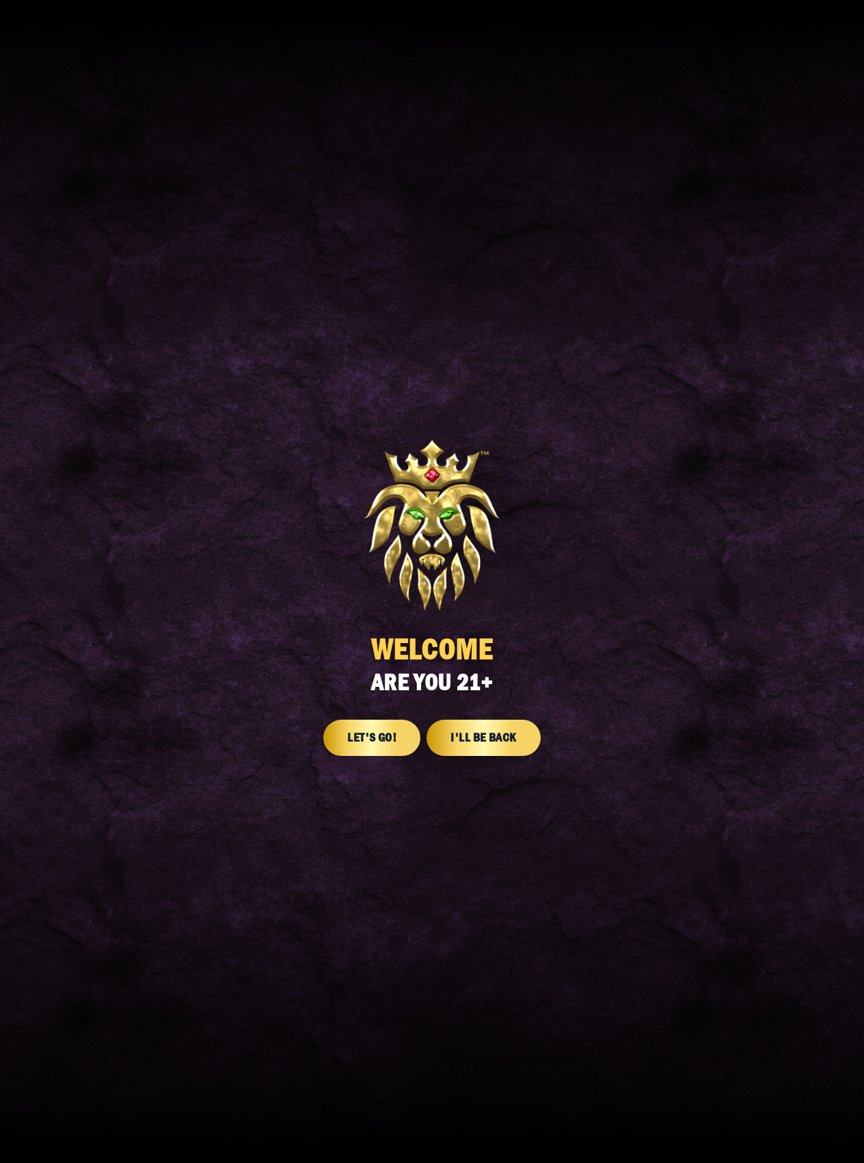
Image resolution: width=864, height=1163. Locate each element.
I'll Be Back (483, 737)
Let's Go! (371, 737)
